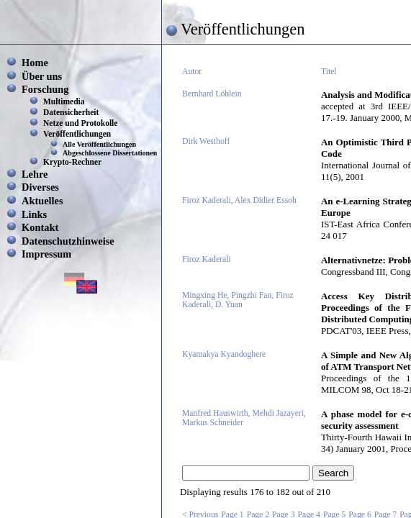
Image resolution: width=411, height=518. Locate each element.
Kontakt (40, 227)
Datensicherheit (71, 112)
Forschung (45, 89)
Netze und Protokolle (80, 123)
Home (35, 62)
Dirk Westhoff (206, 141)
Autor (192, 71)
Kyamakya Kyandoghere (224, 354)
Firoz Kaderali (206, 259)
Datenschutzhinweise (68, 241)
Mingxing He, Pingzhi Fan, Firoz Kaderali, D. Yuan (238, 300)
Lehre (35, 174)
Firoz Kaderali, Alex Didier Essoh (239, 200)
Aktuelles (42, 200)
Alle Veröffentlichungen (99, 144)
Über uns (42, 76)
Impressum (46, 254)
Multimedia (64, 101)
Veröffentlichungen (77, 134)
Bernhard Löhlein (212, 94)
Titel (329, 71)
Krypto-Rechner (72, 162)
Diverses (40, 187)
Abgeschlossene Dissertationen (110, 153)
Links (34, 214)
